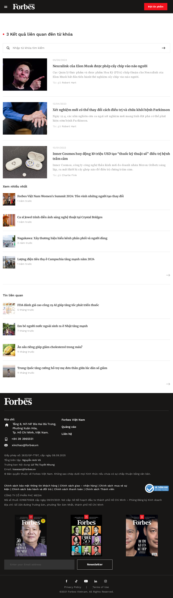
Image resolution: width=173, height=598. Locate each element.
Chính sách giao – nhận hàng (78, 485)
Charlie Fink (69, 175)
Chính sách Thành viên (99, 489)
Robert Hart (69, 82)
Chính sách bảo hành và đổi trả (31, 489)
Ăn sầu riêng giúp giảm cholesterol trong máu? (50, 347)
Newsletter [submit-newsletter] (95, 564)
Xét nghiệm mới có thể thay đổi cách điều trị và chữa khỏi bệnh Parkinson (111, 110)
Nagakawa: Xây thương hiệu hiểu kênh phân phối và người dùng (62, 238)
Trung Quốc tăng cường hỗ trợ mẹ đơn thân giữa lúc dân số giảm (62, 368)
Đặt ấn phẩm (157, 6)
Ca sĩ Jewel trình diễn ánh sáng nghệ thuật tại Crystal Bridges (59, 217)
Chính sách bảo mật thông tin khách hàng (30, 485)
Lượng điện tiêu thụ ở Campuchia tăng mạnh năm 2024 (55, 259)
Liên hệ (67, 434)
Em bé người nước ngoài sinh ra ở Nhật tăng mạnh (52, 326)
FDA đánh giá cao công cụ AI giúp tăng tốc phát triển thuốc (58, 305)
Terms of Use (101, 587)
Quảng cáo (69, 426)
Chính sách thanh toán (68, 489)
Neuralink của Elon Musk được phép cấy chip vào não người (100, 66)
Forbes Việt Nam (73, 419)
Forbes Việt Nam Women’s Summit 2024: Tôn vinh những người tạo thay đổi (70, 196)
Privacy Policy (72, 587)
